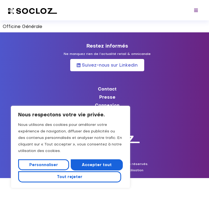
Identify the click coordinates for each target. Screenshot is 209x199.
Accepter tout (70, 176)
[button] (196, 10)
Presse (107, 97)
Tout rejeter (96, 165)
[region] (70, 148)
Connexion (107, 105)
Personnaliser (44, 165)
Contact (107, 89)
